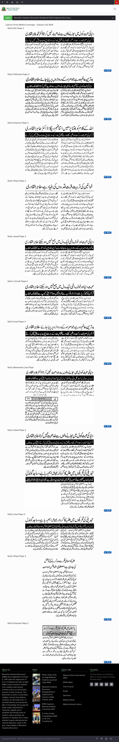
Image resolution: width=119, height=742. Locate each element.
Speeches (67, 696)
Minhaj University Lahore (72, 704)
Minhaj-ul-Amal (68, 700)
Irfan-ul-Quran (68, 687)
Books (65, 691)
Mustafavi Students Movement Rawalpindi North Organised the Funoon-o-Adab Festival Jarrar (52, 18)
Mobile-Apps (68, 682)
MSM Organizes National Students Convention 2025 (49, 706)
